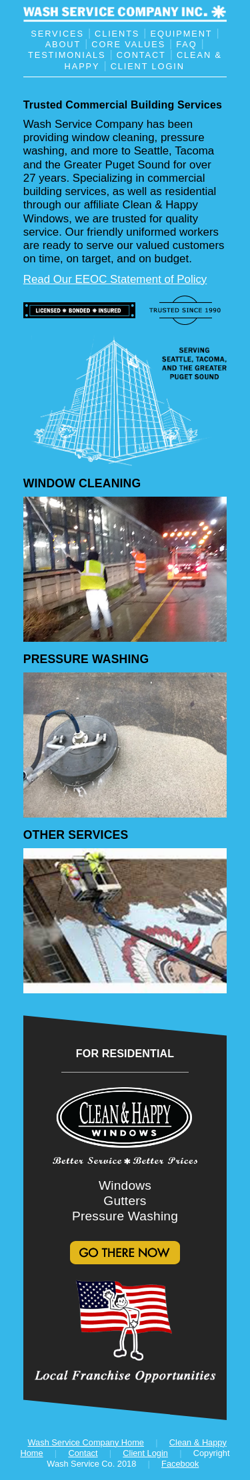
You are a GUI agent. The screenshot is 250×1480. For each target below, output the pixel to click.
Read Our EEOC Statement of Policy (115, 279)
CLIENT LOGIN (148, 66)
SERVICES (57, 33)
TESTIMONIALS (66, 55)
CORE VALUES (128, 44)
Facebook (180, 1464)
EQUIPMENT (182, 33)
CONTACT (141, 55)
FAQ (186, 44)
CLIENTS (117, 33)
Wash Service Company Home (86, 1442)
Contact (82, 1453)
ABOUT (63, 44)
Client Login (145, 1453)
